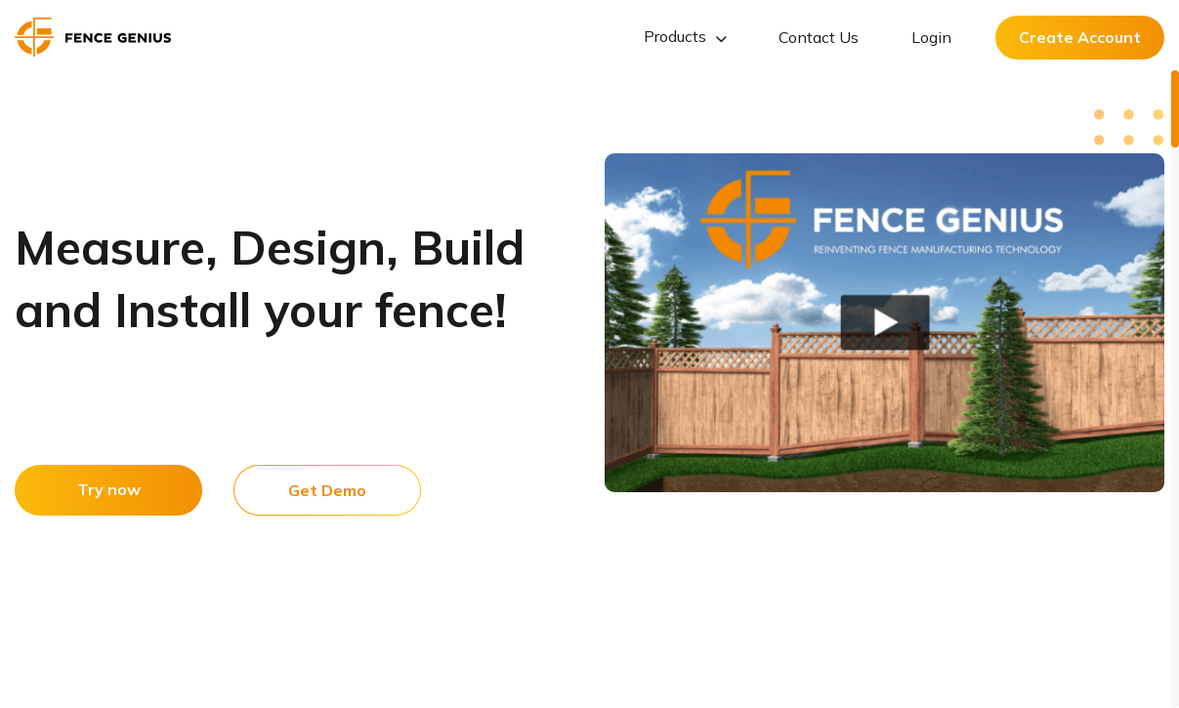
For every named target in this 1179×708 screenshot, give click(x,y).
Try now (109, 489)
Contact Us (819, 37)
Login (931, 37)
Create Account (1080, 37)
